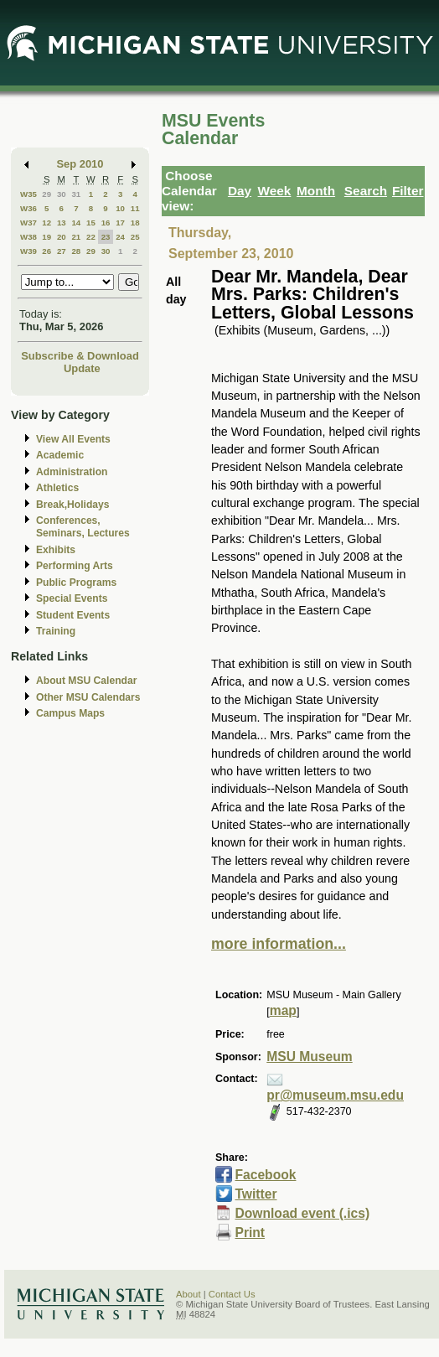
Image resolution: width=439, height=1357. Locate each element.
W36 (28, 208)
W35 (28, 194)
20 (61, 236)
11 (135, 208)
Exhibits (55, 550)
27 (61, 251)
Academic (60, 455)
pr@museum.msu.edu (335, 1095)
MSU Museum (309, 1056)
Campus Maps (70, 713)
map (283, 1010)
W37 (28, 222)
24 (120, 236)
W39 (28, 251)
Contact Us (232, 1294)
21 (75, 236)
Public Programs (76, 582)
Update (82, 368)
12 (46, 222)
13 (61, 222)
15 (91, 222)
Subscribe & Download (80, 356)
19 (46, 236)
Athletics (57, 488)
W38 (28, 236)
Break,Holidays (73, 504)
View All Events (73, 439)
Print (250, 1232)
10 (120, 208)
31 (75, 194)
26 (46, 251)
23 (106, 236)
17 (120, 222)
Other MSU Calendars (88, 697)
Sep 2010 (80, 164)
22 (91, 236)
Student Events (73, 615)
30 (61, 194)
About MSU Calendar (86, 680)
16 (106, 222)
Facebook (265, 1175)
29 (46, 194)
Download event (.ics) (302, 1213)
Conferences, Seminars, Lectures (83, 527)
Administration (71, 472)
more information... (278, 943)
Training (55, 631)
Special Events (71, 598)
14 (75, 222)
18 (135, 222)
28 (75, 251)
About (188, 1294)
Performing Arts (74, 566)
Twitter (255, 1194)
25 (135, 236)
